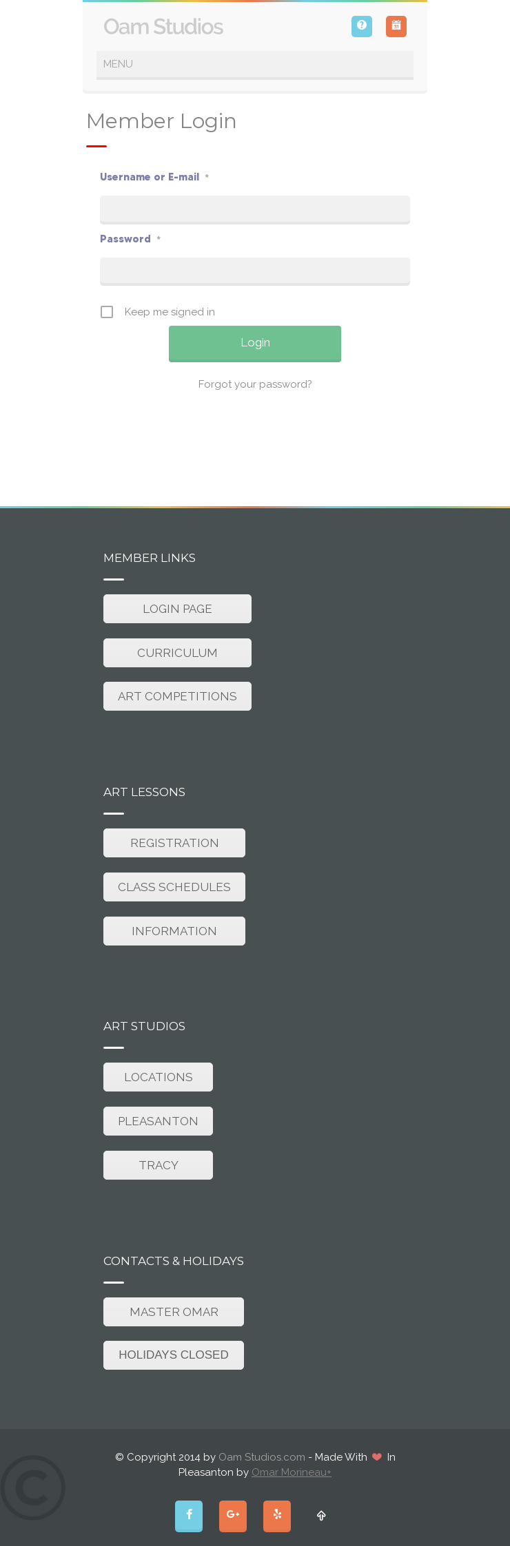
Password (130, 238)
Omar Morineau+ (292, 1472)
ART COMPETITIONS (177, 696)
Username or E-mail (154, 176)
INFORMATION (174, 931)
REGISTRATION (174, 843)
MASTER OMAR (174, 1312)
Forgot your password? (255, 384)
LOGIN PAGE (177, 609)
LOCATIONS (158, 1077)
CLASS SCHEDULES (174, 887)
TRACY (158, 1165)
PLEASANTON (158, 1121)
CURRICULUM (177, 653)
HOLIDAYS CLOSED (173, 1354)
